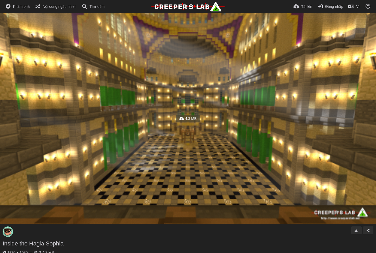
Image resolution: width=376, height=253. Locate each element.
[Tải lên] (302, 6)
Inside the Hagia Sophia (33, 243)
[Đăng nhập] (330, 6)
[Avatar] (8, 231)
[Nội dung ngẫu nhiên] (56, 6)
